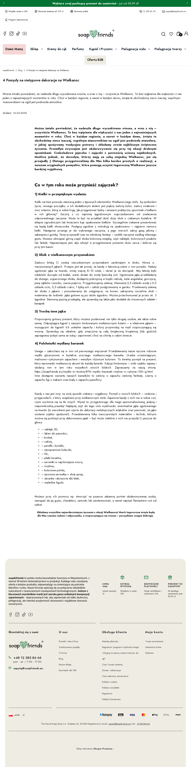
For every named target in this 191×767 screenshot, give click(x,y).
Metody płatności (110, 641)
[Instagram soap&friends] (11, 34)
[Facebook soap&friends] (5, 34)
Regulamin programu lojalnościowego (120, 647)
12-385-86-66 (143, 723)
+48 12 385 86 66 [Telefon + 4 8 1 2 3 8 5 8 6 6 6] (27, 657)
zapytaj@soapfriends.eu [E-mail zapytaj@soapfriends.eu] (28, 668)
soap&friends (8, 70)
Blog (20, 70)
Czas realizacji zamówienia (115, 676)
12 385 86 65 (149, 11)
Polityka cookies (109, 682)
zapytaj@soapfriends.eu (176, 11)
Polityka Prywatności (111, 699)
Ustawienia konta (153, 647)
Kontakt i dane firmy (68, 641)
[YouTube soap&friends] (25, 34)
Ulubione (149, 653)
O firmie (63, 653)
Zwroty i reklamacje (111, 670)
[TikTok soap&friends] (18, 34)
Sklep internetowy (94, 748)
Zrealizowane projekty (69, 647)
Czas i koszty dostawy (112, 664)
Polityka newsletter (110, 687)
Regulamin (107, 693)
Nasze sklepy (65, 664)
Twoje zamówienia (154, 641)
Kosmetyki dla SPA (68, 670)
